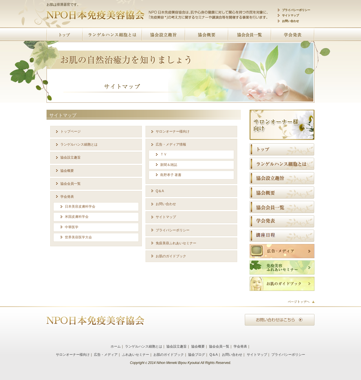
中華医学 (71, 227)
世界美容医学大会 (78, 237)
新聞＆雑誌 (168, 165)
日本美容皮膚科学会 (80, 206)
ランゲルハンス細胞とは (79, 144)
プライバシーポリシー (296, 10)
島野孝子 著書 (170, 175)
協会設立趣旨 (70, 157)
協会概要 (67, 171)
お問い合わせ (290, 21)
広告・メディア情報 (171, 144)
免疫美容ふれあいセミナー (176, 243)
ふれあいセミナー (135, 355)
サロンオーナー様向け (173, 131)
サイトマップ (290, 15)
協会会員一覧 (70, 184)
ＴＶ (163, 154)
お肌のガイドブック (171, 256)
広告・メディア (106, 355)
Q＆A (160, 191)
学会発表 (67, 197)
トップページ (70, 131)
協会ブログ (196, 355)
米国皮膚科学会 (77, 217)
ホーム (116, 346)
